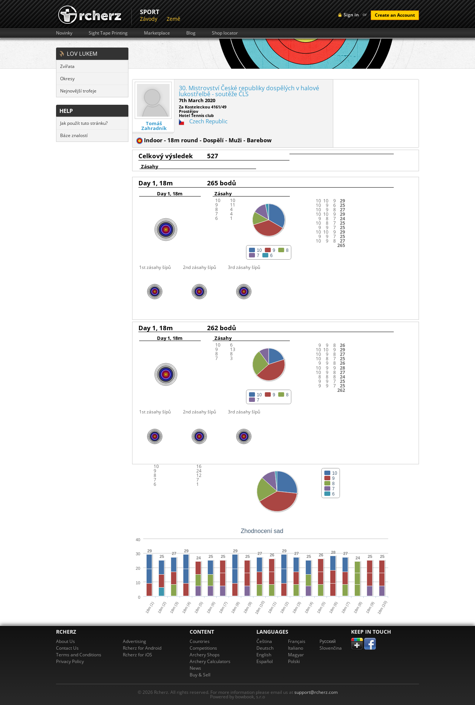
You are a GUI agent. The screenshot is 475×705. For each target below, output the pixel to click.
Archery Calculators (210, 661)
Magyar (296, 655)
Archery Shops (205, 655)
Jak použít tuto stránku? (84, 123)
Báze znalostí (74, 135)
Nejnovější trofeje (78, 91)
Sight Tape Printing (108, 33)
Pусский (328, 641)
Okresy (67, 78)
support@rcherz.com (316, 692)
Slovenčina (331, 648)
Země (173, 18)
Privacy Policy (70, 661)
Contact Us (67, 648)
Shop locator (225, 33)
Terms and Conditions (78, 655)
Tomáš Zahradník (154, 126)
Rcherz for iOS (137, 655)
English (263, 655)
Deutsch (264, 648)
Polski (294, 661)
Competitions (203, 648)
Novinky (64, 33)
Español (264, 661)
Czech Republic (208, 121)
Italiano (295, 648)
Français (296, 641)
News (195, 668)
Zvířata (67, 66)
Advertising (134, 641)
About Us (65, 641)
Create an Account (395, 15)
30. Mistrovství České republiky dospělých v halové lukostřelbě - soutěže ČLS (249, 91)
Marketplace (157, 33)
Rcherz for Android (142, 648)
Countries (200, 641)
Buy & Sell (200, 675)
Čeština (264, 641)
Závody (148, 18)
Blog (191, 33)
